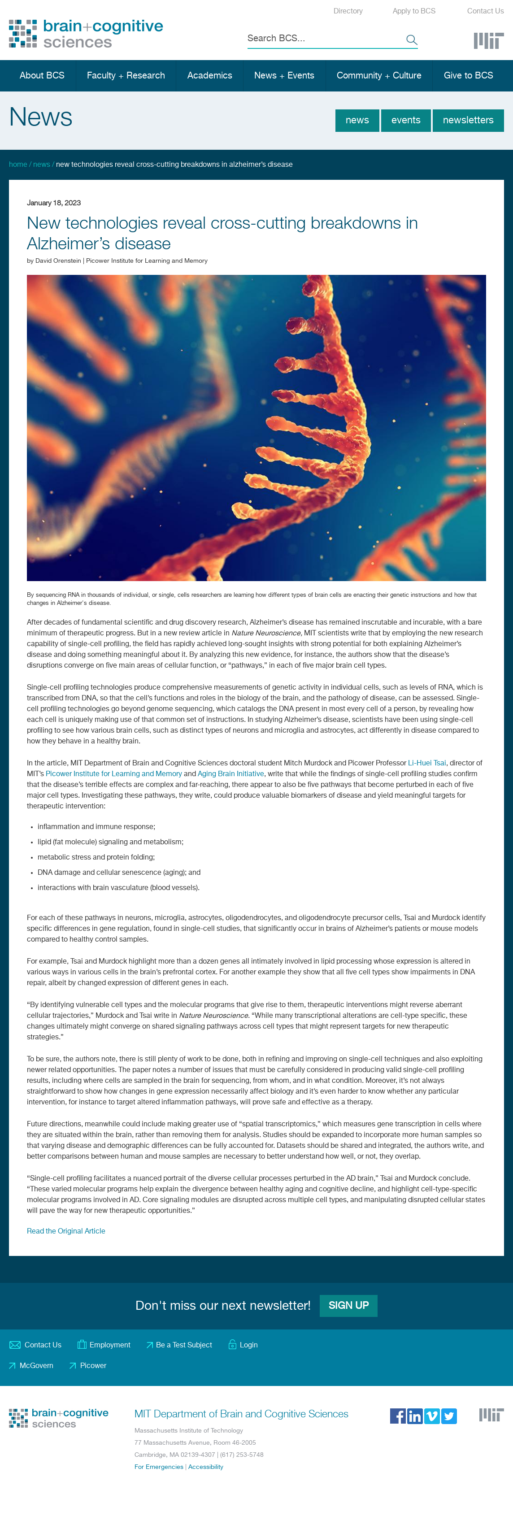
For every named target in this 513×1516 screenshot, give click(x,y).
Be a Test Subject (184, 1345)
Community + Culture (379, 76)
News (357, 121)
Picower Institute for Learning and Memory (114, 774)
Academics (209, 76)
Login (249, 1345)
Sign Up (349, 1306)
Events (406, 121)
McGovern (36, 1366)
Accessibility (205, 1467)
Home (18, 165)
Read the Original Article (66, 1231)
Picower (93, 1366)
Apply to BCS (414, 11)
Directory (348, 11)
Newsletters (468, 121)
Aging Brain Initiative (231, 774)
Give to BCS (468, 76)
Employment (110, 1345)
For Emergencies (159, 1467)
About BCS (42, 76)
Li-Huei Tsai (427, 763)
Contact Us (485, 11)
